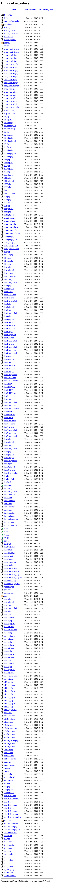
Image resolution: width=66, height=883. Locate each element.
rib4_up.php (8, 700)
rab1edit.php (9, 627)
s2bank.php (8, 722)
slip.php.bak (8, 790)
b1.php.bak (8, 120)
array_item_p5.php (11, 104)
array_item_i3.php (11, 73)
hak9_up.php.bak (10, 461)
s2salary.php (8, 725)
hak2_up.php (9, 298)
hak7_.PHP (8, 418)
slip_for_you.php (10, 826)
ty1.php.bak (8, 860)
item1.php (8, 504)
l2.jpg (6, 531)
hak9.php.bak (9, 455)
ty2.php (7, 863)
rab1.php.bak (9, 617)
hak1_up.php (9, 279)
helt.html (7, 482)
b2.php (6, 132)
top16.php (8, 848)
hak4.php (7, 316)
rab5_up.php (9, 673)
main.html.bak (9, 553)
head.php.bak (9, 479)
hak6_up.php (9, 399)
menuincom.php (10, 581)
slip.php (7, 786)
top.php (7, 839)
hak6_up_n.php (10, 405)
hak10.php (8, 464)
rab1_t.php (8, 621)
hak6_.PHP (8, 390)
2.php (6, 18)
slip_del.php (8, 802)
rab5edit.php (9, 679)
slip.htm (7, 783)
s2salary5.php (9, 747)
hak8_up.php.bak (10, 448)
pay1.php (7, 599)
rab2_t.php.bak (9, 636)
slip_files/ (8, 820)
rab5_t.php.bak (9, 670)
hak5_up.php (9, 372)
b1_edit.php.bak (10, 126)
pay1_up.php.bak (10, 608)
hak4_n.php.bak (10, 335)
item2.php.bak (9, 513)
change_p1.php (10, 221)
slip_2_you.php (10, 796)
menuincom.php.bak (12, 584)
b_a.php (7, 196)
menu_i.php (8, 565)
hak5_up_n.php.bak (11, 381)
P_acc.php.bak (9, 30)
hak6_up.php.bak (10, 402)
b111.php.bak (9, 181)
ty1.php (7, 857)
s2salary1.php (9, 731)
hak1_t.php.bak (10, 276)
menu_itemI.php (10, 568)
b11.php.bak (8, 163)
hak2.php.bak (9, 289)
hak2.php (7, 286)
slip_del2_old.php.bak (12, 817)
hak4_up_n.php (10, 350)
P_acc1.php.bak (10, 40)
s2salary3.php (9, 737)
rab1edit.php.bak (10, 630)
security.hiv (8, 780)
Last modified (30, 9)
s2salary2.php (9, 734)
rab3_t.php (8, 642)
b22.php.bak (8, 169)
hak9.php (7, 451)
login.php (7, 544)
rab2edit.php (9, 639)
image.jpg (8, 485)
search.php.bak (9, 777)
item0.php (8, 498)
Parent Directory (10, 15)
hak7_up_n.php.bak (11, 436)
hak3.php (7, 304)
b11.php (7, 160)
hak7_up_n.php (10, 433)
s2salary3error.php (11, 740)
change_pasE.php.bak (12, 233)
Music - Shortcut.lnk (12, 21)
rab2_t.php (8, 633)
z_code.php (8, 873)
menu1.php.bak (10, 562)
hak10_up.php (9, 470)
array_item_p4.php (11, 101)
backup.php (8, 203)
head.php (7, 476)
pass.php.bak (9, 593)
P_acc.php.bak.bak (11, 34)
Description (48, 9)
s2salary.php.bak (10, 728)
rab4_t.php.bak (9, 654)
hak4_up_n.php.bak (11, 353)
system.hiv (8, 836)
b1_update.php (9, 129)
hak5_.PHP (8, 362)
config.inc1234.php (11, 249)
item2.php (8, 510)
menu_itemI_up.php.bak (13, 577)
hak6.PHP (8, 384)
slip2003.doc (9, 793)
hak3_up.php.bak (10, 313)
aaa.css (6, 46)
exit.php (7, 252)
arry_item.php (9, 113)
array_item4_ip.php (11, 58)
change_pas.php (10, 224)
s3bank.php (8, 753)
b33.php (7, 172)
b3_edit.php (8, 150)
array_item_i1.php (11, 67)
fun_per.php (8, 255)
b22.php (7, 166)
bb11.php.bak (9, 215)
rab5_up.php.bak (10, 676)
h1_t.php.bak (9, 261)
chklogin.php (9, 236)
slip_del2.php (9, 808)
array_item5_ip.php (11, 61)
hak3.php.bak (9, 307)
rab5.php (7, 660)
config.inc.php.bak (11, 246)
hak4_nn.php (9, 338)
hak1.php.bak (9, 270)
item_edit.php (9, 516)
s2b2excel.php (9, 719)
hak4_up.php (9, 344)
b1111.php (8, 190)
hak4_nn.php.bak (10, 341)
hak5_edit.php (9, 369)
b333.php (7, 187)
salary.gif (7, 762)
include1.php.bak (10, 491)
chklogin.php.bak (10, 239)
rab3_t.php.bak (9, 645)
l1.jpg (6, 528)
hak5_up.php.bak (10, 375)
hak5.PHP (8, 356)
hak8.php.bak (9, 442)
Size (40, 9)
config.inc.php (9, 242)
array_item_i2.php (11, 70)
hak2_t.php (8, 292)
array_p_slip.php (10, 110)
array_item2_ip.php (11, 52)
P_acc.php (8, 27)
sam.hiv (7, 768)
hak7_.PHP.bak (10, 421)
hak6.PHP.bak (9, 387)
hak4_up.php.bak (10, 347)
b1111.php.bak (9, 193)
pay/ (5, 596)
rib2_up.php (8, 688)
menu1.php (8, 559)
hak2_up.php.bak (10, 301)
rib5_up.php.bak (10, 710)
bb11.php (7, 212)
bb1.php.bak (8, 209)
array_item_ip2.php (11, 86)
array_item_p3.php (11, 98)
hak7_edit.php (9, 424)
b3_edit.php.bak (10, 153)
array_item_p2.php (11, 95)
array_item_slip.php (11, 107)
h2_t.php (7, 264)
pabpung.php (9, 587)
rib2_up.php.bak (10, 691)
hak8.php (7, 439)
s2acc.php (8, 713)
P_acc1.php (8, 37)
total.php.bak (9, 854)
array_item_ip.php (11, 83)
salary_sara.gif (9, 765)
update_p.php (9, 869)
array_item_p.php (10, 89)
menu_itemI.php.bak (12, 571)
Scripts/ (7, 43)
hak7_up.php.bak (10, 430)
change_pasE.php (10, 230)
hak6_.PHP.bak (10, 393)
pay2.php (7, 611)
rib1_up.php (8, 682)
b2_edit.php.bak (10, 141)
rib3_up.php (8, 694)
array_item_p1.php (11, 92)
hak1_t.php (8, 273)
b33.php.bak (8, 175)
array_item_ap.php (11, 64)
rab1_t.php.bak (9, 624)
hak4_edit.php (9, 329)
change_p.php (9, 218)
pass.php (7, 590)
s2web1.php (8, 750)
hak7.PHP (8, 412)
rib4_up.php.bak (10, 703)
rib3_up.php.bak (10, 697)
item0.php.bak (9, 501)
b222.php (7, 184)
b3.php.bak (8, 147)
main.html (8, 550)
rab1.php (7, 614)
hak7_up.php (9, 427)
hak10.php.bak (9, 467)
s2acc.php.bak (9, 716)
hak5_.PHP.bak (10, 365)
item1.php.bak (9, 507)
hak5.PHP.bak (9, 359)
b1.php (6, 116)
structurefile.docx (10, 833)
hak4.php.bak (9, 319)
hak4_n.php (8, 332)
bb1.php (7, 206)
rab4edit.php (9, 657)
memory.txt (8, 556)
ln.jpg (6, 541)
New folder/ (8, 24)
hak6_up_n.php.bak (11, 408)
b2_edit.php (8, 138)
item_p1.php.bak (10, 525)
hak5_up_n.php (10, 378)
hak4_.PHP (8, 322)
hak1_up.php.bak (10, 282)
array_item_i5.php (11, 80)
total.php (7, 851)
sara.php (7, 771)
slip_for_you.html (11, 823)
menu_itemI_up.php (11, 574)
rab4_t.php (8, 651)
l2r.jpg (6, 534)
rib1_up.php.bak (10, 685)
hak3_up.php (9, 310)
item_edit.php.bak (11, 519)
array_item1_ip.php (11, 49)
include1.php (9, 488)
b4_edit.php (8, 156)
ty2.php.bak (8, 866)
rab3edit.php (9, 648)
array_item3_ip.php (11, 55)
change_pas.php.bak (11, 227)
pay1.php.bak (9, 602)
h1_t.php (7, 258)
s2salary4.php (9, 743)
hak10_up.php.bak (11, 473)
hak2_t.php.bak (10, 295)
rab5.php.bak (9, 664)
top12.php (8, 842)
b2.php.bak (8, 135)
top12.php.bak (9, 845)
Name (13, 9)
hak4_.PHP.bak (10, 325)
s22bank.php (9, 756)
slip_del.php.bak (10, 805)
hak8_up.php (9, 445)
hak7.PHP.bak (9, 415)
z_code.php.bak (10, 876)
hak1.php (7, 267)
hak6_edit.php (9, 396)
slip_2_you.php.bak (11, 799)
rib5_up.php (8, 707)
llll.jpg (6, 538)
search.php (8, 774)
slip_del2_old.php (11, 814)
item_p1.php (9, 522)
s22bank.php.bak (10, 759)
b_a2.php (7, 199)
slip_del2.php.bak (11, 811)
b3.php (6, 144)
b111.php (7, 178)
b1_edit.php (8, 123)
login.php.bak (9, 547)
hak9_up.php (9, 458)
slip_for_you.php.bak (12, 830)
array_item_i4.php (11, 77)
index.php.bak (9, 495)
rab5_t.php (8, 667)
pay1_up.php (9, 605)
